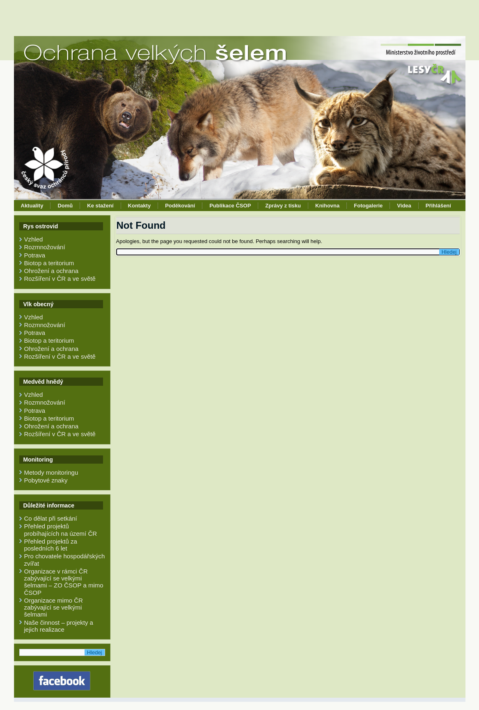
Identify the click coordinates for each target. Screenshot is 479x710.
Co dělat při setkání (50, 518)
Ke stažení (100, 206)
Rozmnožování (44, 246)
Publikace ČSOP (230, 206)
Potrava (35, 255)
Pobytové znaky (46, 480)
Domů (65, 206)
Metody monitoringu (51, 472)
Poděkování (180, 206)
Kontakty (139, 206)
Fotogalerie (368, 206)
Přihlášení (438, 206)
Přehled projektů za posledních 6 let (50, 545)
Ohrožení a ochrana (51, 270)
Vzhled (33, 239)
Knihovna (327, 206)
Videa (404, 206)
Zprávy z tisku (283, 206)
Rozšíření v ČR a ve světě (60, 278)
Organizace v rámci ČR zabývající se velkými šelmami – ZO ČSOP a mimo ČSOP (63, 582)
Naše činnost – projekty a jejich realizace (58, 626)
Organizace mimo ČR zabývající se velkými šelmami (53, 607)
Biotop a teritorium (49, 262)
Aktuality (32, 206)
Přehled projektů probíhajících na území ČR (60, 530)
